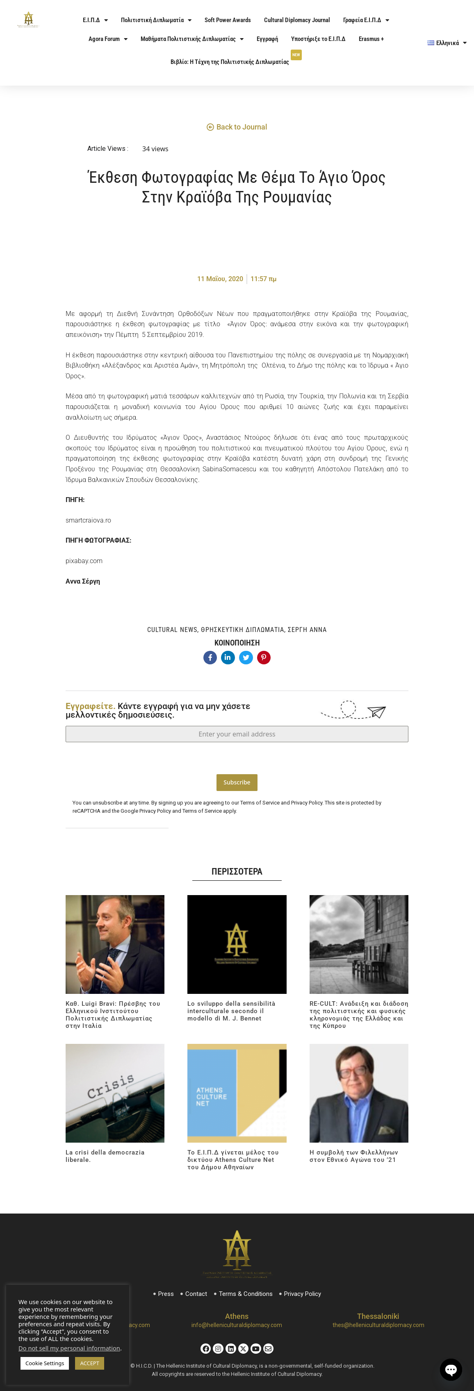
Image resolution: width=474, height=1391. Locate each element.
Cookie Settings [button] (44, 1363)
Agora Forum (108, 39)
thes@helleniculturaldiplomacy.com (378, 1321)
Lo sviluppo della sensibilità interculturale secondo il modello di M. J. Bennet (231, 1007)
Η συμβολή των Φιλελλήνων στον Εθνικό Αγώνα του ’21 (354, 1152)
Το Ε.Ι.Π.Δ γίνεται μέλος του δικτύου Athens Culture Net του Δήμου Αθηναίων (233, 1156)
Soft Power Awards (228, 20)
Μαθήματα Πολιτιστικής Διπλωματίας (192, 39)
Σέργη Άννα (307, 630)
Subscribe (236, 782)
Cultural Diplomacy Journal (297, 20)
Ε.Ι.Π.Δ (95, 20)
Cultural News (172, 630)
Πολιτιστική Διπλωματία (156, 20)
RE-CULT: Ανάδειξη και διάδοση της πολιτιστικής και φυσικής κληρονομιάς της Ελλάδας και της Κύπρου (359, 1010)
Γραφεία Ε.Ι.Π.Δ (366, 20)
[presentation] (237, 758)
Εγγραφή (267, 39)
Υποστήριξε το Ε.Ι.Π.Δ (318, 39)
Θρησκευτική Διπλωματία (242, 630)
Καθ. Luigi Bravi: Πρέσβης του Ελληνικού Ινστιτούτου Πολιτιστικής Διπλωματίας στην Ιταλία (113, 1010)
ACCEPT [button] (89, 1363)
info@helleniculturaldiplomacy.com (236, 1321)
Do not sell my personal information (69, 1348)
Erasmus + (371, 39)
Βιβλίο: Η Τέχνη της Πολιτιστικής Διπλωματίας (236, 58)
